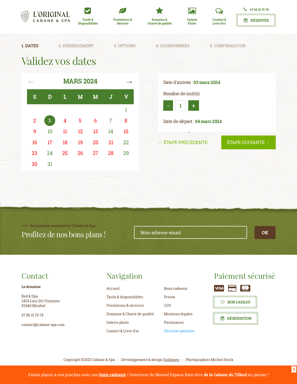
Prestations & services (125, 305)
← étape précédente (183, 142)
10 (50, 131)
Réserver (256, 20)
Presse (169, 296)
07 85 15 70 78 (256, 9)
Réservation (236, 318)
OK (265, 233)
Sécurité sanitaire (179, 330)
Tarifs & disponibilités (124, 296)
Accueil (113, 288)
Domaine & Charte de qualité (130, 314)
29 (126, 153)
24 (50, 153)
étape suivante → (248, 142)
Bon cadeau (235, 302)
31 (50, 164)
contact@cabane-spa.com (43, 324)
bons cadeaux (112, 374)
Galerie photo (117, 322)
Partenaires (174, 322)
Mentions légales (178, 314)
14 (110, 131)
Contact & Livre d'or (122, 330)
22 (126, 142)
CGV (167, 305)
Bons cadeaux (175, 288)
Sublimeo (171, 359)
